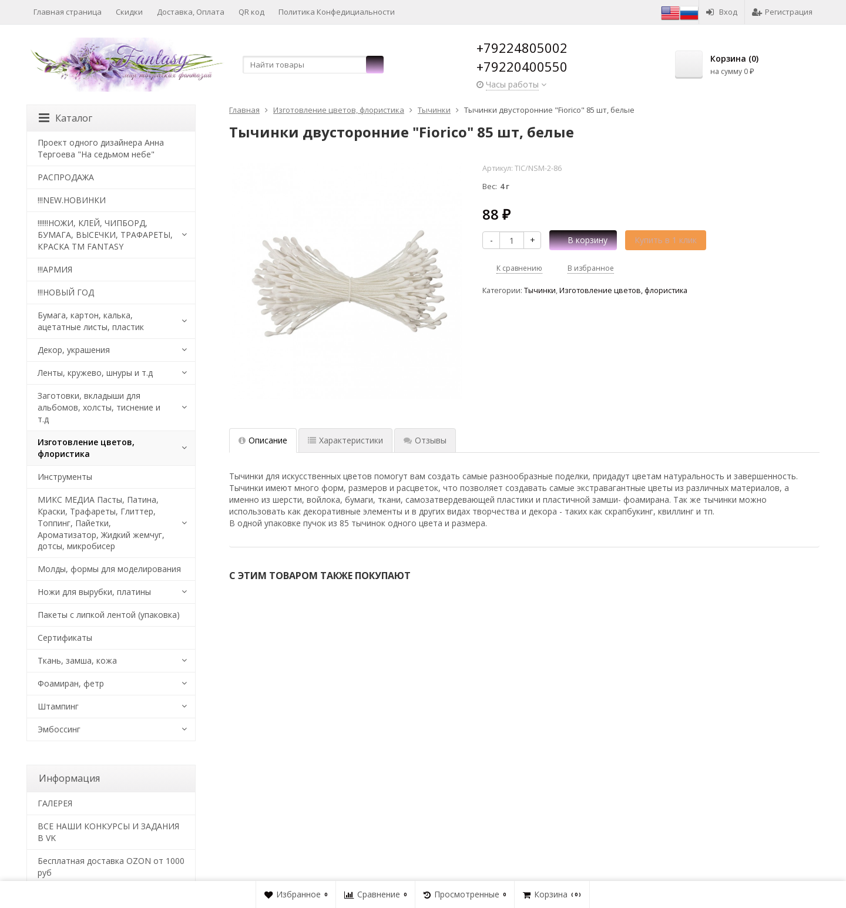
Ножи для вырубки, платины (94, 591)
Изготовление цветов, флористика (623, 290)
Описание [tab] (263, 440)
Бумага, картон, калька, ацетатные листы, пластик (91, 321)
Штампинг (58, 706)
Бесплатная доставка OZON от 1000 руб (111, 866)
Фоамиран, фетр (71, 683)
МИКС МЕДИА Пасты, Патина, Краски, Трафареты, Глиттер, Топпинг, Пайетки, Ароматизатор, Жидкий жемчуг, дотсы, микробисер (101, 523)
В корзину (581, 240)
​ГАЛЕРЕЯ (55, 803)
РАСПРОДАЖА (66, 177)
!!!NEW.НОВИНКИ (72, 200)
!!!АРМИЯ (55, 269)
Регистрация (782, 11)
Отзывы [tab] (425, 440)
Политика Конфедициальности (336, 11)
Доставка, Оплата (190, 11)
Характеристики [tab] (345, 440)
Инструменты (65, 476)
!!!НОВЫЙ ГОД (66, 292)
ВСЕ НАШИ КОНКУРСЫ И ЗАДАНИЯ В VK (108, 831)
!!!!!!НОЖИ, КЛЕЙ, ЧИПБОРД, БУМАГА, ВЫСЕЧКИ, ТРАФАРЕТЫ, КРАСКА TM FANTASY (105, 234)
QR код (251, 11)
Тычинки (540, 290)
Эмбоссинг (59, 729)
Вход (721, 11)
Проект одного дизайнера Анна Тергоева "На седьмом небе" (101, 148)
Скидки (129, 11)
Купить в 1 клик (665, 240)
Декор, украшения (74, 349)
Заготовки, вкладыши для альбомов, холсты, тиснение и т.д (99, 407)
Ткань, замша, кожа (77, 660)
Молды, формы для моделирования (109, 568)
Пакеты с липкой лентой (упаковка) (109, 614)
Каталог (65, 118)
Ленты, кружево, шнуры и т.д (95, 372)
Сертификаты (65, 637)
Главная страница (67, 11)
